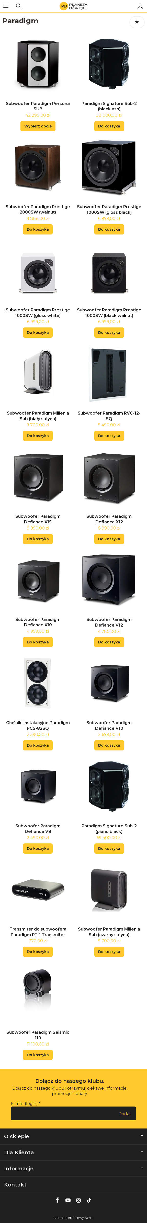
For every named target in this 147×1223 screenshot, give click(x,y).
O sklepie (73, 1136)
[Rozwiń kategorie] (6, 6)
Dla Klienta (73, 1152)
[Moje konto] (140, 6)
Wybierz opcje (38, 126)
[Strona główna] (73, 6)
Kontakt (15, 1185)
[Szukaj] (19, 6)
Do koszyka (109, 126)
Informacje (73, 1169)
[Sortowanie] (137, 22)
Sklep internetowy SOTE (73, 1218)
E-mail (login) (24, 1103)
